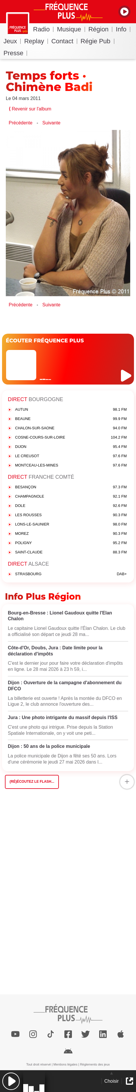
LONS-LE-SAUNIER (71, 524)
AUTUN (71, 409)
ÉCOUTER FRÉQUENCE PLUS (45, 340)
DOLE (71, 505)
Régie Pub (97, 41)
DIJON (71, 446)
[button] (11, 1081)
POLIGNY (71, 543)
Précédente (20, 122)
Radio (43, 29)
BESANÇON (71, 487)
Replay (36, 41)
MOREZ (71, 533)
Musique (71, 29)
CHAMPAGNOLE (71, 496)
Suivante (51, 122)
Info (123, 29)
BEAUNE (71, 419)
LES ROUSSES (71, 515)
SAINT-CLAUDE (71, 552)
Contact (64, 41)
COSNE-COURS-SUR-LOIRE (71, 437)
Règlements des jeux (95, 1064)
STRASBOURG (71, 574)
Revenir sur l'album (30, 108)
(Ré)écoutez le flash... (32, 782)
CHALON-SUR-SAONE (71, 428)
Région (100, 29)
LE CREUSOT (71, 456)
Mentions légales (65, 1064)
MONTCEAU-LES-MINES (71, 465)
